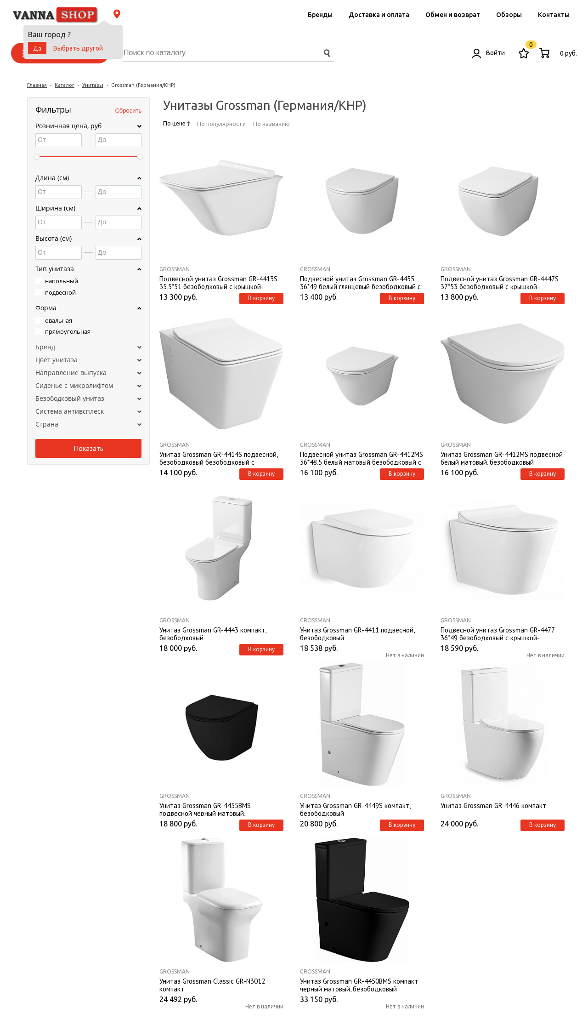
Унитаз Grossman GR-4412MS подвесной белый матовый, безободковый (502, 457)
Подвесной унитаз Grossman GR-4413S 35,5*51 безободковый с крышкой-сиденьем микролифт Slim (218, 282)
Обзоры (509, 14)
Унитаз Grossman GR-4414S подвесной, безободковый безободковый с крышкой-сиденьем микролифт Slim (218, 457)
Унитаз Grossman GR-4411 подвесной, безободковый (357, 633)
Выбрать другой (78, 48)
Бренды (320, 14)
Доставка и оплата (379, 14)
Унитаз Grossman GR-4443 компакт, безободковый (212, 633)
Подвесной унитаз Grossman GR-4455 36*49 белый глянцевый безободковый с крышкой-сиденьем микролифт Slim (360, 282)
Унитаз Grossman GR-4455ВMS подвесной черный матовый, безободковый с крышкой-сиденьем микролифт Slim (214, 809)
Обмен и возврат (452, 14)
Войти (488, 53)
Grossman (174, 269)
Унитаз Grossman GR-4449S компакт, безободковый (355, 809)
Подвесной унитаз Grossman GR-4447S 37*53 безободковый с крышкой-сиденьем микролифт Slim (500, 282)
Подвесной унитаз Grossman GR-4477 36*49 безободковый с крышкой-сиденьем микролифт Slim (497, 633)
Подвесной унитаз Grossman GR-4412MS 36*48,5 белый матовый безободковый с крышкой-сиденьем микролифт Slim (361, 457)
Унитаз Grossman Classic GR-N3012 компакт (212, 984)
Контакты (554, 14)
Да (37, 48)
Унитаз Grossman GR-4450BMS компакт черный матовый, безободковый (359, 984)
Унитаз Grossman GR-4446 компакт (493, 806)
